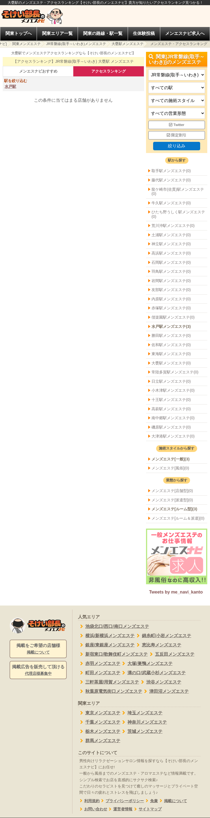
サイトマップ (147, 809)
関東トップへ (18, 33)
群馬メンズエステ (99, 740)
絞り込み (176, 145)
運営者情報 (120, 809)
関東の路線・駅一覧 (102, 33)
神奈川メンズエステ (143, 722)
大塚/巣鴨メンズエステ (146, 663)
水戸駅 (10, 86)
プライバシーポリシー (122, 801)
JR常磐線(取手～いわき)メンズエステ (76, 44)
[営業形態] (176, 113)
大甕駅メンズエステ (128, 44)
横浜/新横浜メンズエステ (106, 635)
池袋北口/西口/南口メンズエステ (113, 626)
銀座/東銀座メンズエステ (106, 645)
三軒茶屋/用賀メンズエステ (108, 682)
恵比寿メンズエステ (158, 645)
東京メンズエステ (99, 713)
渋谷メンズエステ (160, 682)
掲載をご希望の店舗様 (38, 649)
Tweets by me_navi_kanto (176, 592)
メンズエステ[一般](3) (170, 459)
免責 (151, 801)
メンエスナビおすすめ (38, 71)
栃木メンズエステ (99, 731)
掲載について (172, 801)
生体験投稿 (144, 33)
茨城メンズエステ (141, 731)
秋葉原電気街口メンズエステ (110, 691)
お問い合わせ (92, 809)
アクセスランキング (108, 71)
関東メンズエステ (26, 44)
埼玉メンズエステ (141, 713)
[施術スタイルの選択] (176, 100)
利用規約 (89, 801)
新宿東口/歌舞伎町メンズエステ (113, 654)
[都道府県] (176, 75)
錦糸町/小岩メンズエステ (163, 635)
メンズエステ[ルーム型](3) (174, 509)
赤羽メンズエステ (99, 663)
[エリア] (176, 88)
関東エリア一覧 (57, 33)
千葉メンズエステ (99, 722)
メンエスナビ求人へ (185, 33)
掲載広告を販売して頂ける (38, 670)
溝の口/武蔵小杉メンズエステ (153, 672)
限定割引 (176, 135)
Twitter (176, 125)
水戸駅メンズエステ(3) (171, 326)
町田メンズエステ (99, 672)
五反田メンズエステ (171, 654)
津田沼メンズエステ (165, 691)
